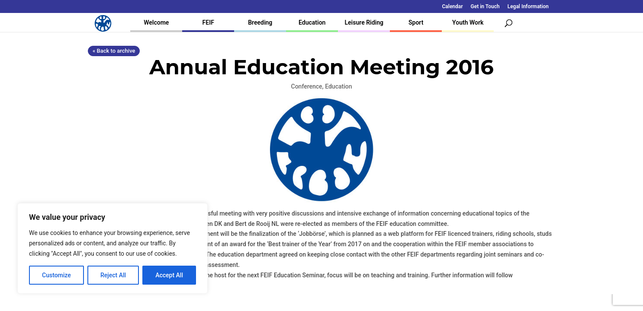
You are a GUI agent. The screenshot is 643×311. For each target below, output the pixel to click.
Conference (306, 86)
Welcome (156, 22)
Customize (56, 275)
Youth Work (467, 22)
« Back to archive (114, 51)
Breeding (260, 22)
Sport (415, 22)
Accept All (169, 275)
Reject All (113, 275)
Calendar (452, 7)
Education (312, 22)
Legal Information (528, 7)
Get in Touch (485, 7)
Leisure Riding (363, 22)
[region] (112, 248)
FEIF (208, 22)
